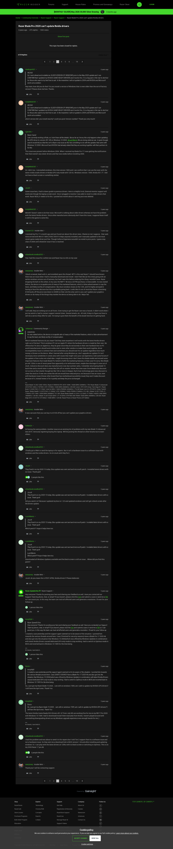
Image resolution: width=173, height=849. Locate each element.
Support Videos (62, 823)
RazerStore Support (63, 812)
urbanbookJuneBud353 (34, 254)
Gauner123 (29, 230)
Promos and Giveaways (102, 5)
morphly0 (28, 619)
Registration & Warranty (64, 809)
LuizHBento (29, 516)
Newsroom (81, 812)
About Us (81, 805)
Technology (39, 805)
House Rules (80, 5)
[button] (152, 4)
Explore (38, 802)
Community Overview (30, 18)
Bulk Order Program (20, 820)
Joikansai (29, 328)
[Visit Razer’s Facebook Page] (100, 805)
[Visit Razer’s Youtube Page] (100, 819)
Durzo (27, 666)
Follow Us (102, 802)
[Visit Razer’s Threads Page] (100, 812)
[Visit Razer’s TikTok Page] (100, 823)
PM (106, 597)
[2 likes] (34, 477)
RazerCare (60, 816)
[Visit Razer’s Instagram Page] (100, 809)
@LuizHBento (72, 140)
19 (77, 61)
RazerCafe (17, 809)
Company (81, 802)
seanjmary (29, 271)
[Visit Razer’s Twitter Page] (100, 816)
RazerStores (18, 805)
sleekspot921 (30, 69)
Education (17, 823)
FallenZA (28, 425)
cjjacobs (28, 131)
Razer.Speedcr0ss (32, 591)
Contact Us (81, 820)
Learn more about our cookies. (127, 833)
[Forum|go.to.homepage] (28, 4)
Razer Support (46, 18)
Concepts (39, 812)
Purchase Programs (20, 816)
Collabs (38, 820)
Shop (16, 802)
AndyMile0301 (30, 102)
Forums (51, 5)
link (79, 597)
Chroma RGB (40, 809)
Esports (38, 816)
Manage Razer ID (62, 820)
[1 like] (34, 607)
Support (65, 5)
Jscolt (27, 188)
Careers (80, 809)
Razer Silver (125, 5)
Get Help (59, 805)
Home (18, 18)
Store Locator (18, 812)
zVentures (81, 816)
